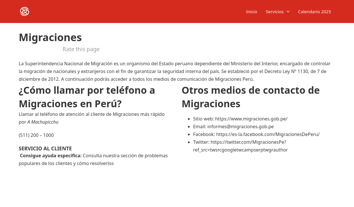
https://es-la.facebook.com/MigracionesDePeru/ (268, 134)
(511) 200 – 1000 (36, 135)
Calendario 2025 (314, 11)
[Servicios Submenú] (288, 11)
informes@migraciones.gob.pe (240, 126)
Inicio (251, 11)
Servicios (275, 11)
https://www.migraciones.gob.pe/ (251, 119)
